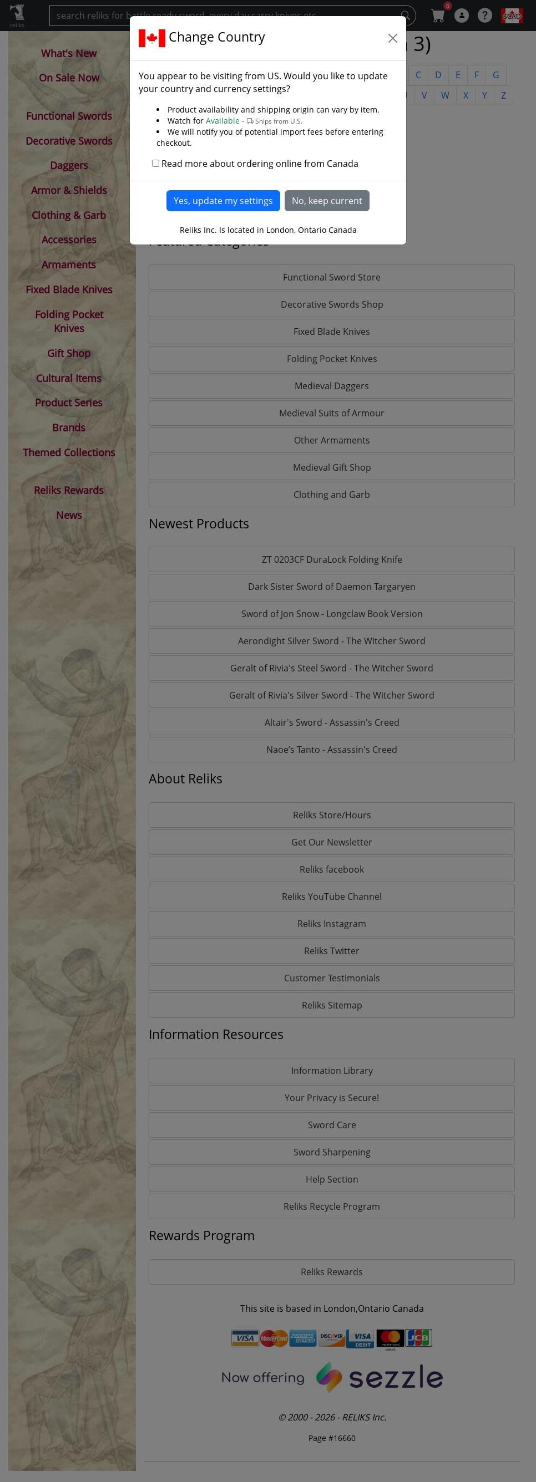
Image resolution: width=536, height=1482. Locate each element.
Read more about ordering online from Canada (259, 163)
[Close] (393, 38)
